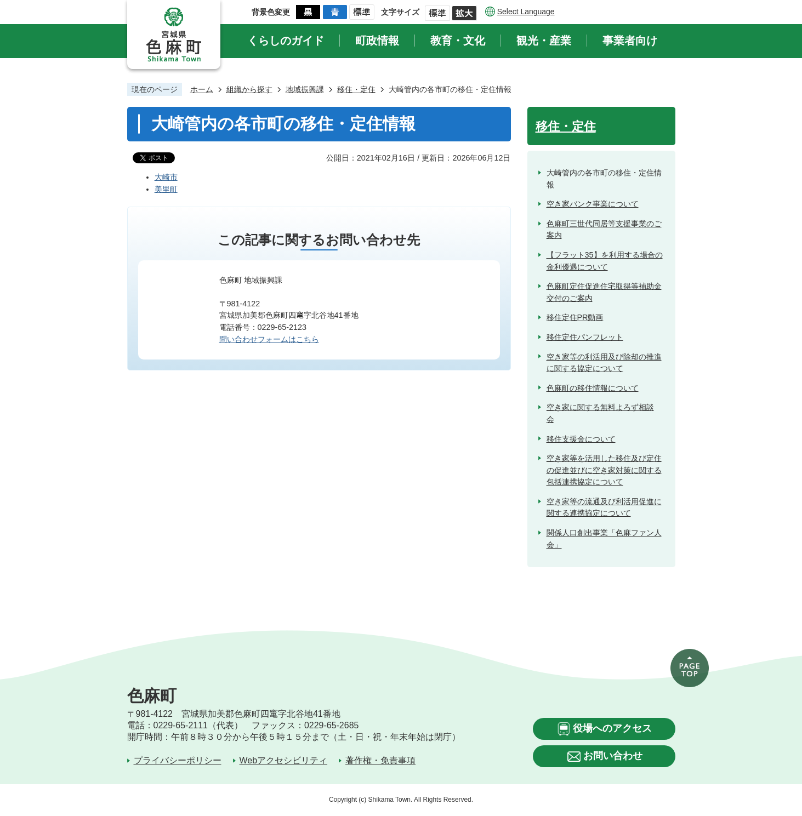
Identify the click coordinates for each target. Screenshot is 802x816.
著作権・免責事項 (380, 760)
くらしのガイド (285, 41)
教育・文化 (457, 41)
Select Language (526, 11)
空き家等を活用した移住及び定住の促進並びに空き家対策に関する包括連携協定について (604, 470)
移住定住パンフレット (585, 337)
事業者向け (629, 41)
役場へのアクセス (612, 728)
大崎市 (166, 177)
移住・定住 (356, 89)
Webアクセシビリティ (284, 760)
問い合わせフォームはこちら (269, 339)
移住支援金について (581, 439)
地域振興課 (305, 89)
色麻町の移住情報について (593, 388)
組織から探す (249, 89)
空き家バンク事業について (593, 203)
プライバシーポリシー (177, 760)
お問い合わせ (612, 755)
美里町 (166, 189)
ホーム (201, 89)
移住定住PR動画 (575, 317)
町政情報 (377, 41)
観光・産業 (543, 41)
